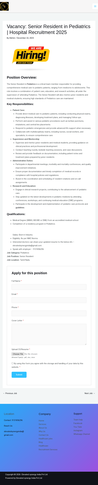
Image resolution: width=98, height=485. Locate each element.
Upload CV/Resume (21, 349)
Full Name (17, 281)
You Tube (78, 427)
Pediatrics (31, 84)
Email (15, 294)
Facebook (78, 423)
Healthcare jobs (45, 438)
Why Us (42, 431)
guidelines (20, 207)
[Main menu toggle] (95, 6)
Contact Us (43, 435)
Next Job (90, 393)
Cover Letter (18, 320)
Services (42, 424)
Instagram (78, 430)
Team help (78, 420)
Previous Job (10, 393)
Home (41, 420)
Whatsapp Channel (82, 434)
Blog (41, 442)
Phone (15, 307)
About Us (43, 428)
